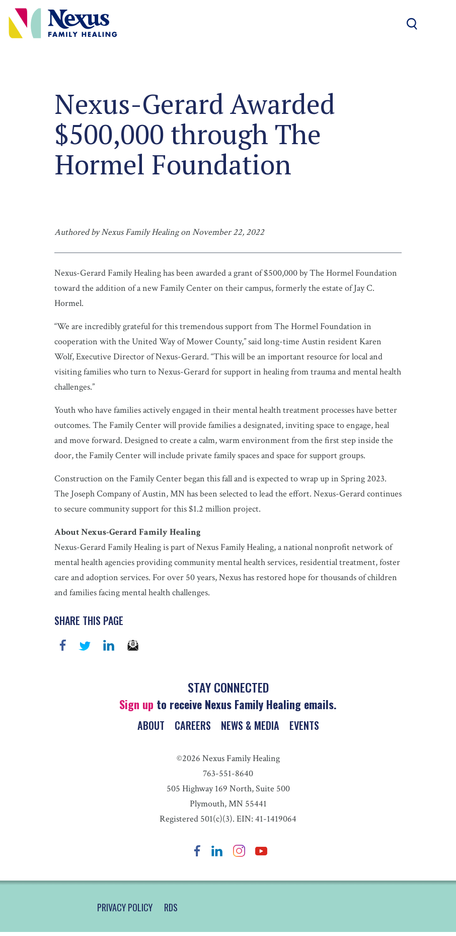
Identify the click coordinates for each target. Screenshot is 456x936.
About (150, 726)
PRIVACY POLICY (125, 911)
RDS (171, 911)
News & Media (250, 726)
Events (304, 726)
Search (412, 24)
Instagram (239, 854)
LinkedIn (217, 854)
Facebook (63, 645)
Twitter (85, 645)
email (133, 645)
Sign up (136, 704)
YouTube (261, 854)
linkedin (109, 645)
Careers (192, 726)
